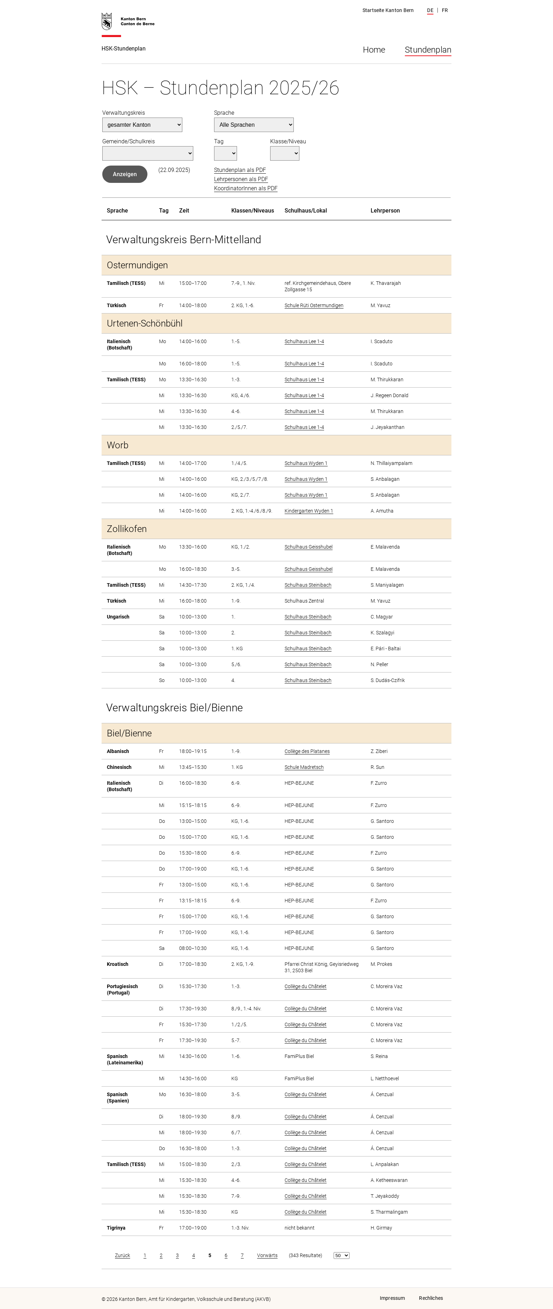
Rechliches (431, 1298)
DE (430, 10)
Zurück (122, 1255)
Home (374, 50)
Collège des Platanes (307, 751)
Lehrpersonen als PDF (241, 179)
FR (445, 10)
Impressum (392, 1298)
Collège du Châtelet (306, 986)
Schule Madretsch (304, 767)
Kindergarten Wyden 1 (309, 511)
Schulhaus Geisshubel (309, 547)
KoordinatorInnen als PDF (246, 188)
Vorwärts (267, 1255)
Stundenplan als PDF (240, 170)
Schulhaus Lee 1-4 (304, 341)
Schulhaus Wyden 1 (306, 463)
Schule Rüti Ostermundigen (314, 305)
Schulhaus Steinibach (308, 585)
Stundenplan (428, 50)
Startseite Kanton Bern (388, 10)
